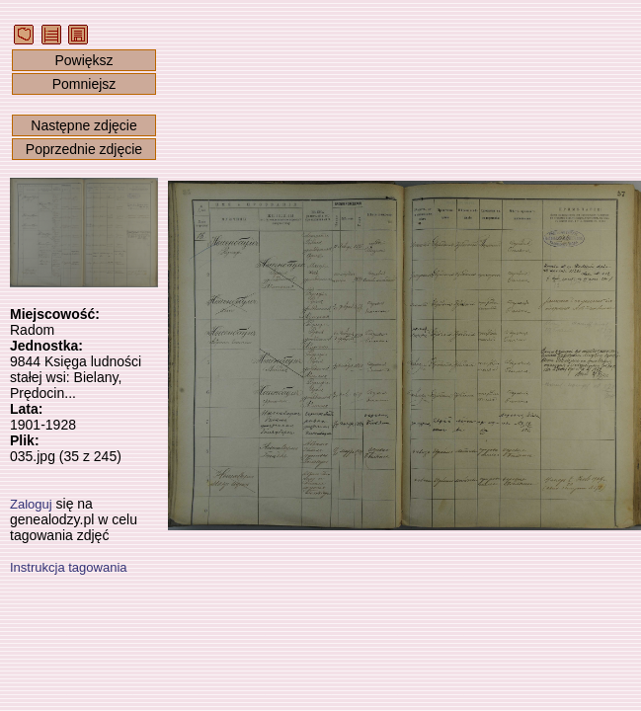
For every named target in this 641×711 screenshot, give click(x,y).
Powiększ (83, 60)
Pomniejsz (84, 84)
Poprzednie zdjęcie (84, 149)
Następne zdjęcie (83, 125)
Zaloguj (31, 504)
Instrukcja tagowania (68, 567)
